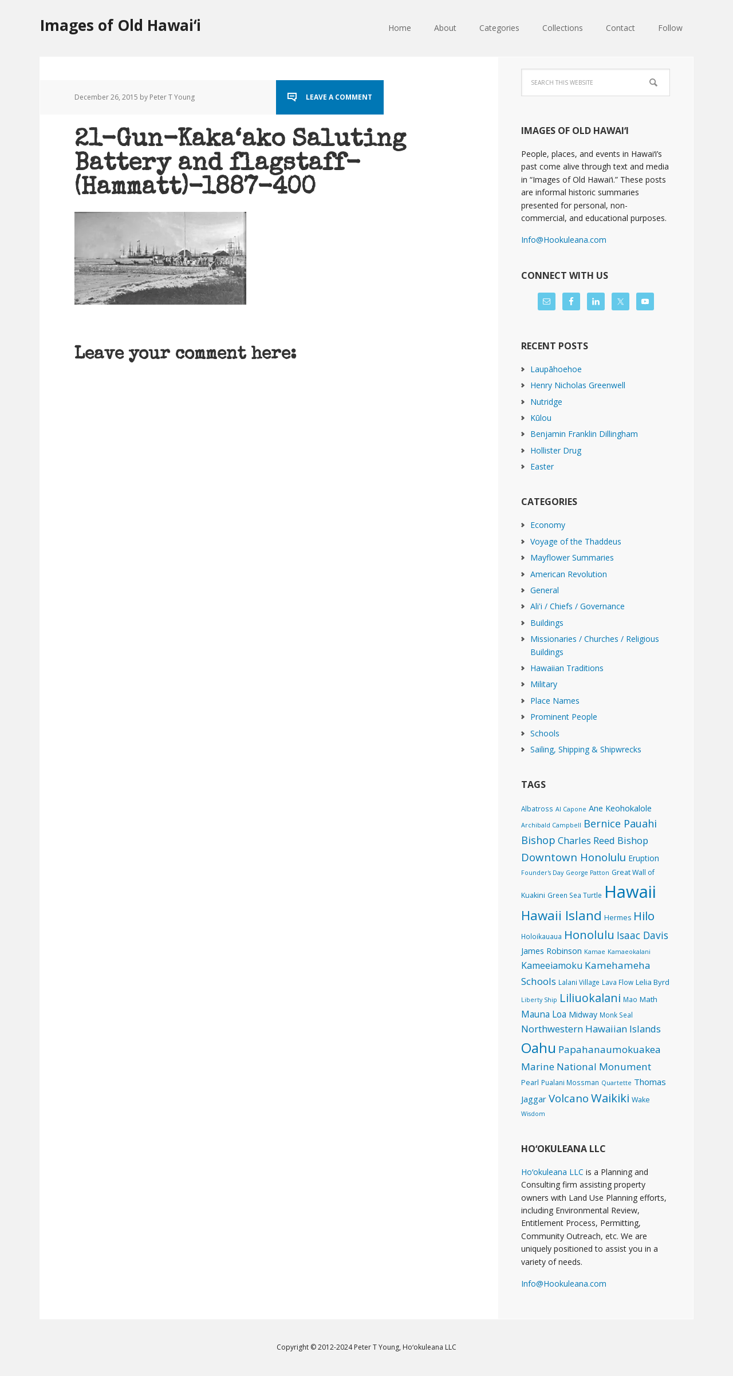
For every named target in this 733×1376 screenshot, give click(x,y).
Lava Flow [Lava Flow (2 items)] (617, 982)
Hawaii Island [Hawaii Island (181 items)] (561, 915)
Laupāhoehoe (556, 369)
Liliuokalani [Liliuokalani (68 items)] (590, 998)
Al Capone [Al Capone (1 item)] (570, 809)
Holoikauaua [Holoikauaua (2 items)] (541, 936)
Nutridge (546, 401)
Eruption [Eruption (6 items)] (643, 858)
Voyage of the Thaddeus (575, 541)
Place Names (555, 700)
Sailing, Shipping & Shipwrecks (585, 749)
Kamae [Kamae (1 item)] (594, 952)
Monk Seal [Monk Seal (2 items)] (616, 1014)
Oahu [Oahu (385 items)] (538, 1047)
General (544, 590)
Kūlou (540, 417)
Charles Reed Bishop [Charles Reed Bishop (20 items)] (603, 840)
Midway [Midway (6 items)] (583, 1014)
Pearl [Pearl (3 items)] (530, 1082)
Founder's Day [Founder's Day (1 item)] (542, 873)
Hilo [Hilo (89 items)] (644, 916)
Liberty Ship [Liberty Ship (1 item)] (539, 1000)
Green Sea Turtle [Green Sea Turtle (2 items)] (574, 895)
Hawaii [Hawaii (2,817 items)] (630, 891)
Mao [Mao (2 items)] (630, 999)
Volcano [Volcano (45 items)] (569, 1098)
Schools (544, 733)
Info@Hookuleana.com (563, 239)
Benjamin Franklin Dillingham (584, 433)
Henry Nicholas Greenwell (577, 385)
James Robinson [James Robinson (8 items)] (551, 950)
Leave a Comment (339, 97)
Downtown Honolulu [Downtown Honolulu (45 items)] (573, 857)
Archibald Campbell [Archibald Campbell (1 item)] (551, 825)
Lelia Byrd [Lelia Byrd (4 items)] (652, 982)
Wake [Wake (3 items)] (641, 1100)
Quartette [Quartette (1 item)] (616, 1083)
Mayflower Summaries (572, 557)
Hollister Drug (555, 450)
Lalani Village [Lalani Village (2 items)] (579, 982)
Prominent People (563, 716)
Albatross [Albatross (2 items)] (537, 808)
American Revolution (568, 574)
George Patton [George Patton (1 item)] (587, 873)
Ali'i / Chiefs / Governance (577, 606)
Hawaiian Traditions (567, 668)
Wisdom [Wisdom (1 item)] (533, 1114)
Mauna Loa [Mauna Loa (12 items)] (543, 1014)
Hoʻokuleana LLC (552, 1171)
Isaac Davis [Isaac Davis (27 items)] (642, 935)
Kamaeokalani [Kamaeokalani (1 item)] (629, 952)
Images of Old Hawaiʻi (120, 25)
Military (543, 684)
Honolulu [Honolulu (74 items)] (589, 935)
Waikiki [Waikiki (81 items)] (610, 1098)
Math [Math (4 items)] (648, 999)
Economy (547, 524)
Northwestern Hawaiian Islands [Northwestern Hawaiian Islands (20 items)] (591, 1028)
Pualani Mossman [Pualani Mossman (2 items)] (570, 1082)
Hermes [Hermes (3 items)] (617, 917)
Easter (542, 466)
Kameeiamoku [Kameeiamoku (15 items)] (551, 965)
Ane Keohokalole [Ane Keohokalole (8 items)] (620, 808)
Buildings (546, 622)
